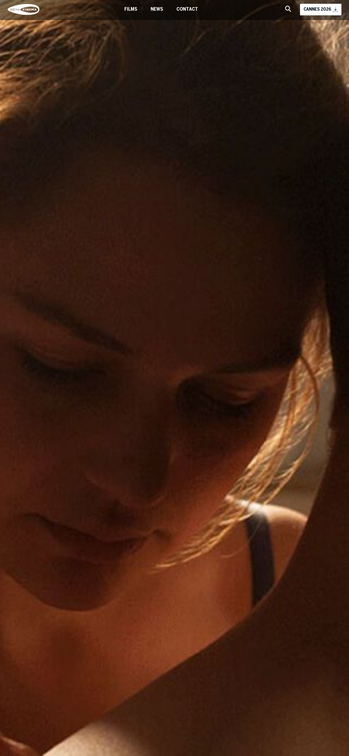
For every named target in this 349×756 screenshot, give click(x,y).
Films (130, 9)
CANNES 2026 (321, 9)
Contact (187, 9)
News (157, 9)
